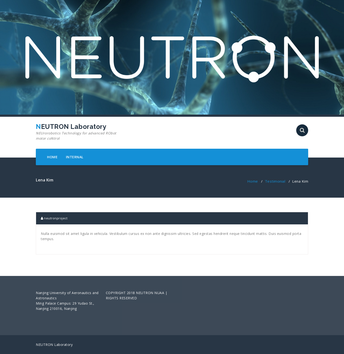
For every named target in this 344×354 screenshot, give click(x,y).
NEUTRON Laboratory (79, 132)
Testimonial (275, 181)
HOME (52, 157)
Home (252, 181)
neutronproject (54, 218)
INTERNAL (74, 157)
